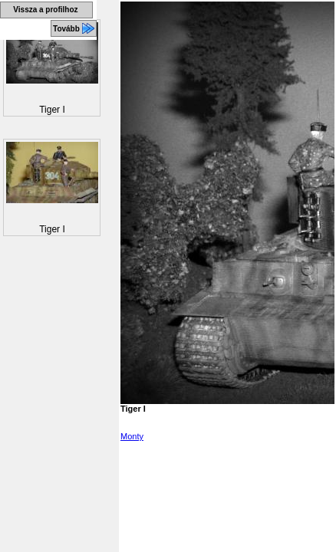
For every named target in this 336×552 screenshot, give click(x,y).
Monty (131, 436)
